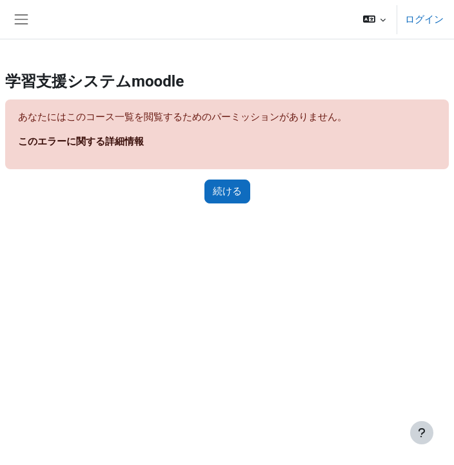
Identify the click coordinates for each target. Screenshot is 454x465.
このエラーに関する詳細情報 (81, 141)
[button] (374, 19)
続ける (227, 191)
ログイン (424, 19)
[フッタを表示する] (421, 432)
